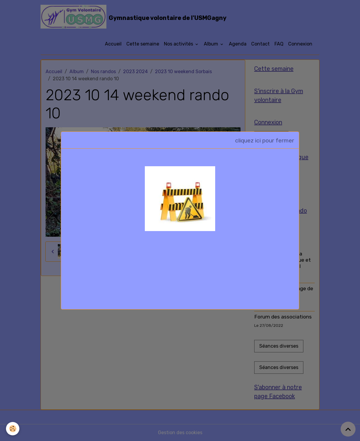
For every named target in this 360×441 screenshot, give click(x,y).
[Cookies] (12, 428)
